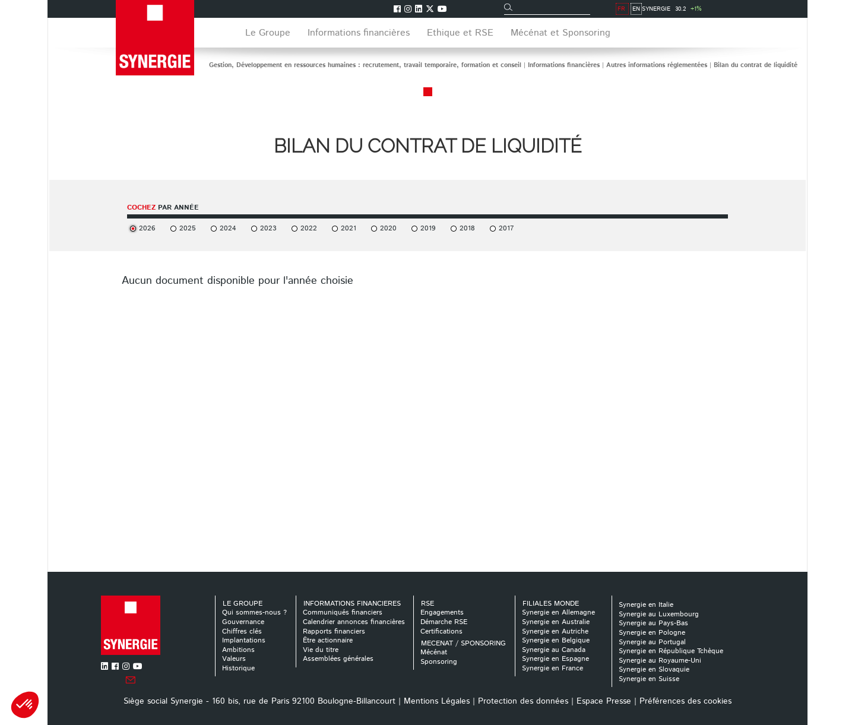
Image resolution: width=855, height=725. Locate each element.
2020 (388, 228)
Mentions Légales (437, 701)
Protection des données (523, 701)
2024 (228, 228)
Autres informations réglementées (656, 65)
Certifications (441, 631)
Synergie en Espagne (555, 659)
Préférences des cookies (685, 701)
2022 (308, 228)
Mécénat (433, 652)
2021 (348, 228)
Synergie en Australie (556, 622)
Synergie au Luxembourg (659, 614)
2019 (428, 228)
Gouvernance (243, 622)
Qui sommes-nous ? (254, 612)
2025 (187, 228)
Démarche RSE (443, 622)
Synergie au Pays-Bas (653, 623)
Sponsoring (438, 662)
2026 (147, 228)
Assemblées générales (338, 659)
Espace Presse (604, 701)
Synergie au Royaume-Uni (660, 661)
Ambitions (238, 650)
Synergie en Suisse (649, 679)
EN (748, 9)
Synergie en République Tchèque (671, 651)
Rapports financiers (334, 631)
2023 (268, 228)
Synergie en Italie (646, 605)
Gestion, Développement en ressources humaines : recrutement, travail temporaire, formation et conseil (365, 65)
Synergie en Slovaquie (654, 669)
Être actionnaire (328, 640)
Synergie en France (552, 668)
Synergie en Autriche (555, 631)
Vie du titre (320, 650)
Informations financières (564, 65)
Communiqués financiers (342, 612)
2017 (506, 228)
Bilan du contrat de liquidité (755, 65)
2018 (467, 228)
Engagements (442, 612)
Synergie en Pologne (652, 633)
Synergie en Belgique (556, 640)
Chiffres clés (242, 631)
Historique (238, 668)
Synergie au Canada (553, 650)
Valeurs (234, 659)
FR (733, 9)
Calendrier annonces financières (354, 622)
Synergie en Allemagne (558, 612)
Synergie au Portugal (652, 642)
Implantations (243, 640)
